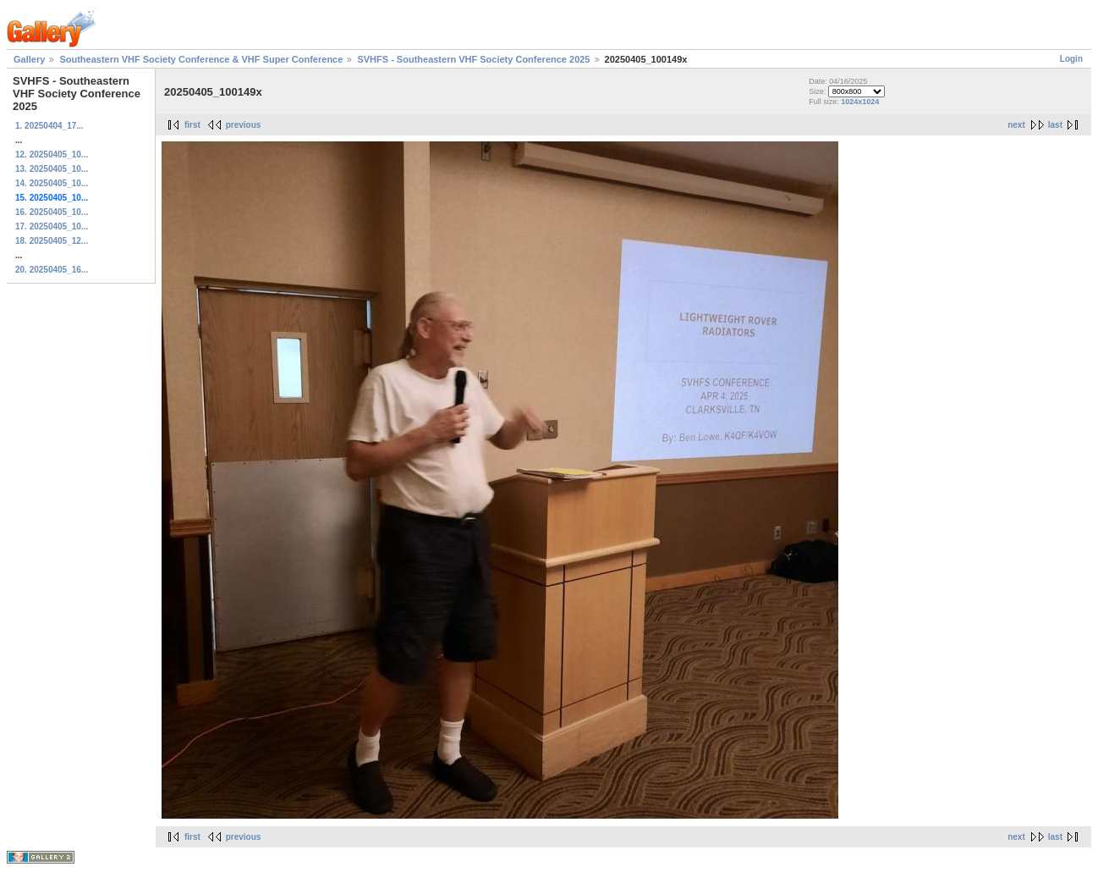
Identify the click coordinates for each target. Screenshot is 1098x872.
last (1055, 125)
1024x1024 (860, 101)
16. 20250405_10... (51, 212)
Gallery (29, 59)
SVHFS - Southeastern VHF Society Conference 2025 (473, 59)
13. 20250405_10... (51, 169)
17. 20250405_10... (51, 226)
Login (1071, 58)
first (192, 125)
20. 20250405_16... (51, 269)
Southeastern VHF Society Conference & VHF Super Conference (201, 59)
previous (243, 125)
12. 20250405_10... (51, 154)
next (1016, 125)
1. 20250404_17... (49, 125)
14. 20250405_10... (51, 183)
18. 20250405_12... (51, 241)
